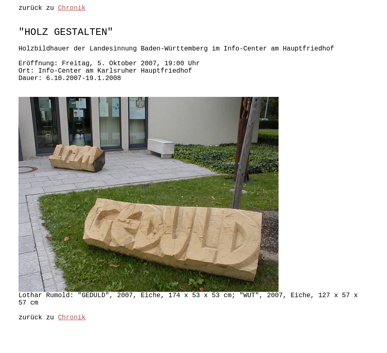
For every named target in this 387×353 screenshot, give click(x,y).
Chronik (71, 9)
